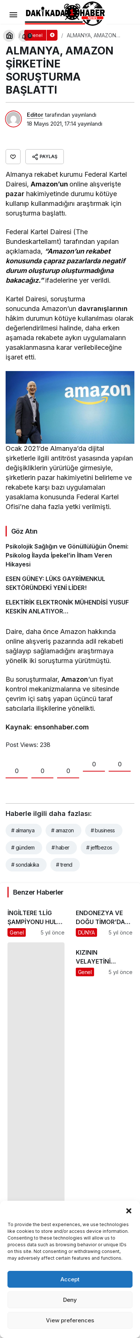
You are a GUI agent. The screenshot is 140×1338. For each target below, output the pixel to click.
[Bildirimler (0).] (24, 36)
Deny (70, 1299)
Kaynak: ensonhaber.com (47, 727)
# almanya (22, 830)
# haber (60, 847)
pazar (15, 194)
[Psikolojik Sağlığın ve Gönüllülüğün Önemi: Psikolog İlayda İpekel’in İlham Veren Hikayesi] (70, 555)
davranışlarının (102, 308)
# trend (64, 864)
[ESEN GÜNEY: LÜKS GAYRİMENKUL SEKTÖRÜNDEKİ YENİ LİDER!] (70, 583)
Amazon (74, 679)
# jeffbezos (99, 847)
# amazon (62, 830)
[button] (129, 1210)
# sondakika (25, 864)
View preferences (70, 1320)
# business (103, 830)
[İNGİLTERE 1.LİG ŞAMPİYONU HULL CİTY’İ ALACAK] (36, 920)
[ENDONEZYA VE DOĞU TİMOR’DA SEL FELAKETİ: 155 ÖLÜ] (104, 920)
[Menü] (13, 14)
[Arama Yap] (9, 36)
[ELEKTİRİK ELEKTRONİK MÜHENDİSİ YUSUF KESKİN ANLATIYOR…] (70, 607)
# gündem (23, 847)
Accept (70, 1279)
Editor (35, 114)
